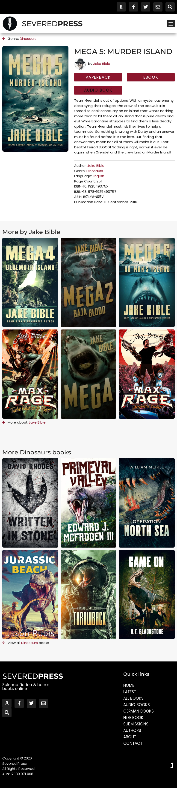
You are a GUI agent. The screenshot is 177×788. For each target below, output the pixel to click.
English (98, 175)
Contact (132, 743)
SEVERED (52, 23)
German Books (138, 711)
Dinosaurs (28, 38)
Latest (129, 692)
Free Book (133, 717)
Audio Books (136, 704)
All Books (133, 698)
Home (128, 685)
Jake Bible (101, 63)
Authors (132, 730)
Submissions (135, 724)
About (129, 737)
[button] (171, 23)
